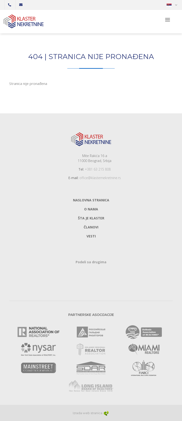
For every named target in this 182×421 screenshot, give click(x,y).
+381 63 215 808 (98, 169)
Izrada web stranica (91, 413)
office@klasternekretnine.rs (100, 178)
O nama (91, 209)
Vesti (91, 236)
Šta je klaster (91, 218)
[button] (172, 5)
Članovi (91, 227)
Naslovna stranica (91, 200)
